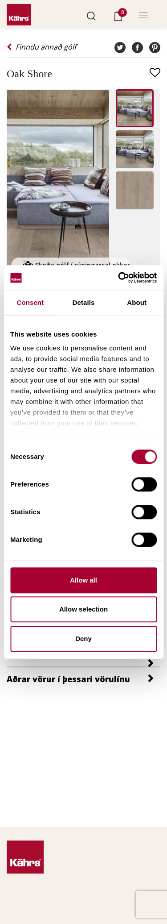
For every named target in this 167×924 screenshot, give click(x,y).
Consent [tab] (30, 302)
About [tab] (137, 302)
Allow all (83, 580)
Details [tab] (84, 302)
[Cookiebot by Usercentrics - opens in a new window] (119, 277)
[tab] (83, 658)
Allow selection (83, 609)
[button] (91, 15)
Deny (83, 638)
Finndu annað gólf (41, 47)
